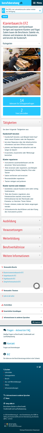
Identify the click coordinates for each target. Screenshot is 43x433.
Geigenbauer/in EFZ (10, 276)
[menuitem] (38, 366)
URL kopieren (36, 322)
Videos (7, 385)
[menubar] (37, 3)
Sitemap (22, 430)
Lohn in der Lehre (9, 296)
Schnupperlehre (10, 375)
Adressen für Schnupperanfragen (21, 101)
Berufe (7, 379)
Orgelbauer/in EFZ (9, 279)
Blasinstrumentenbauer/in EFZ (14, 272)
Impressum (36, 430)
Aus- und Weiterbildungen (13, 382)
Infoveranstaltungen (11, 388)
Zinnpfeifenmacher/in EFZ (12, 282)
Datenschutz (28, 430)
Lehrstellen (8, 372)
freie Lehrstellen (21, 111)
